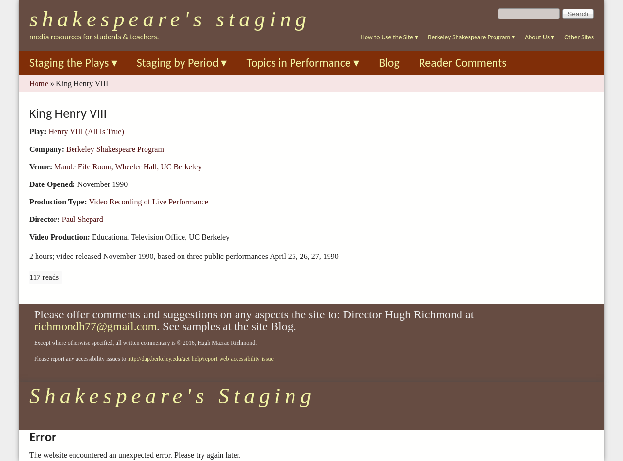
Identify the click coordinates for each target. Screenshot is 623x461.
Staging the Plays (73, 62)
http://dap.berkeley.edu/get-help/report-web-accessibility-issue (201, 358)
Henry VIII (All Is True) (86, 132)
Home (38, 83)
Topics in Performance (302, 62)
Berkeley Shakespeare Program (471, 37)
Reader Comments (463, 62)
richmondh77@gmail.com (95, 326)
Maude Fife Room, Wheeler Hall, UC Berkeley (128, 167)
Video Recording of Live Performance (148, 202)
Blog (389, 62)
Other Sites (579, 37)
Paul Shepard (82, 219)
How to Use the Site (390, 37)
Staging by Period (182, 62)
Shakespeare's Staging (170, 19)
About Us (539, 37)
